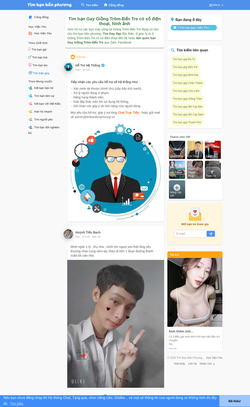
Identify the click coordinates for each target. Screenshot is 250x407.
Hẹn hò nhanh (40, 112)
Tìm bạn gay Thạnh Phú (187, 122)
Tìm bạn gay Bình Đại (186, 75)
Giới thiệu (179, 363)
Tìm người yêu (40, 119)
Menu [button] (216, 5)
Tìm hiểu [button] (16, 403)
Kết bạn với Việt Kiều (44, 104)
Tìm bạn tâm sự (41, 96)
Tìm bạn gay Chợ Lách (186, 90)
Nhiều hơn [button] (207, 363)
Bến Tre (96, 236)
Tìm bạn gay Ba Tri (184, 59)
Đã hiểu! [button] (235, 401)
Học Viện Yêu (40, 33)
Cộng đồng (38, 17)
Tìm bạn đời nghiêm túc (44, 129)
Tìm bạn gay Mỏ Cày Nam (188, 114)
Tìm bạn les (38, 65)
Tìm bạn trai (38, 57)
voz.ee (173, 348)
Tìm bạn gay (39, 73)
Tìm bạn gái (37, 49)
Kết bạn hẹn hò (40, 88)
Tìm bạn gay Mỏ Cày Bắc (188, 106)
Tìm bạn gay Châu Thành (188, 83)
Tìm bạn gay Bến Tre (185, 67)
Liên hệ (192, 363)
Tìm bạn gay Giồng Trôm (187, 98)
